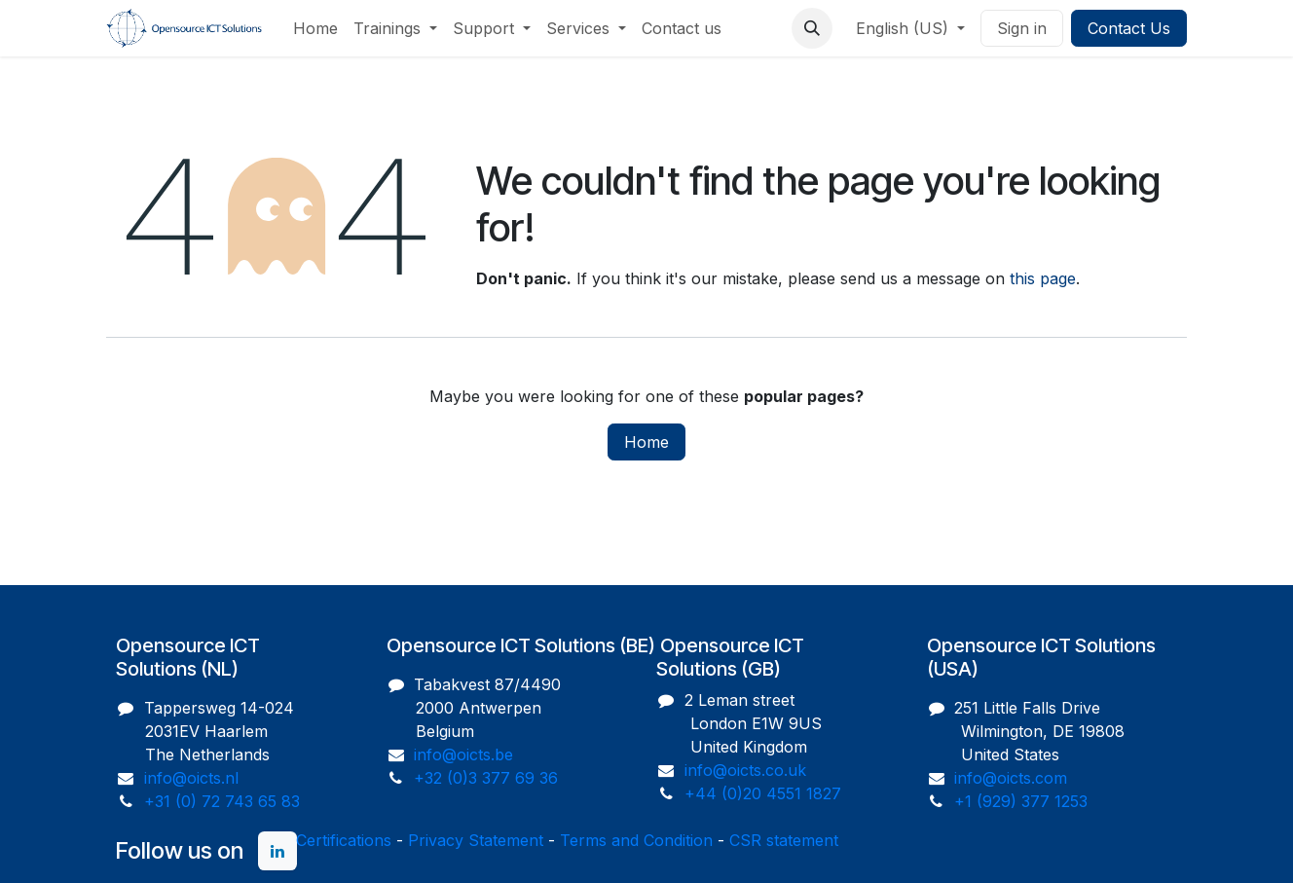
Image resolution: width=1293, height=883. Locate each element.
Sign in (1022, 28)
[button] (812, 28)
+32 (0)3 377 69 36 (486, 778)
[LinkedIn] (277, 850)
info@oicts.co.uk (745, 770)
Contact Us (1129, 28)
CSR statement (783, 840)
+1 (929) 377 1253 (1021, 801)
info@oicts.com (1010, 778)
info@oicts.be (463, 754)
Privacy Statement (475, 840)
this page (1043, 278)
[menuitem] (315, 28)
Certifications (343, 840)
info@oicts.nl (191, 778)
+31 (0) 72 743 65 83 (222, 801)
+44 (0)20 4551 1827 (762, 793)
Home (646, 442)
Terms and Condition (636, 840)
